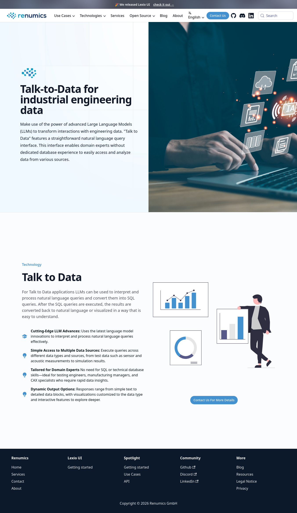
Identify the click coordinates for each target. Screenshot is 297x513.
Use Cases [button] (62, 15)
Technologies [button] (91, 15)
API (126, 481)
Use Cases (132, 474)
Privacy (242, 488)
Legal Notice (246, 481)
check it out (163, 4)
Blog (163, 15)
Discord (188, 474)
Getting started (80, 467)
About (178, 15)
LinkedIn (189, 481)
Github (187, 467)
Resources (244, 474)
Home (16, 467)
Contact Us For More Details (214, 400)
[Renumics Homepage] (26, 16)
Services (117, 15)
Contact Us (218, 15)
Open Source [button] (140, 15)
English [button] (194, 15)
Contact (17, 481)
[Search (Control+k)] (275, 15)
